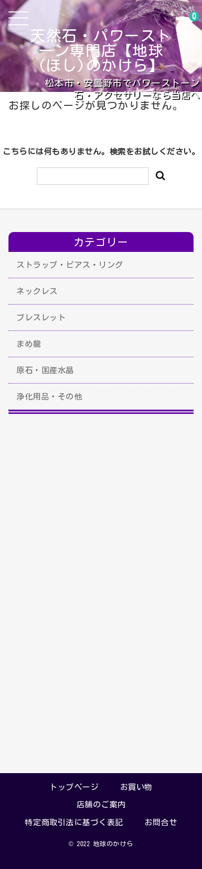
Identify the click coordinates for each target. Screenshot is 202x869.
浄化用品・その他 (49, 396)
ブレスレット (41, 317)
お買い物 (136, 787)
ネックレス (37, 291)
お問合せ (160, 822)
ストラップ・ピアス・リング (69, 265)
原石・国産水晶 (45, 370)
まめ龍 (28, 344)
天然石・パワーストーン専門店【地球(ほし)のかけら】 (101, 50)
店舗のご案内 (101, 804)
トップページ (74, 787)
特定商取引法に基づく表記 (74, 822)
